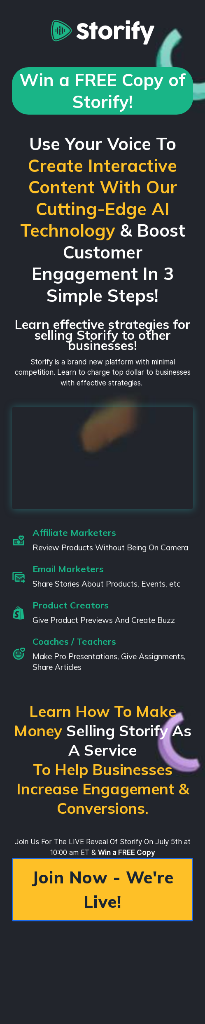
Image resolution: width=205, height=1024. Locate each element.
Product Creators (71, 605)
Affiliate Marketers (74, 532)
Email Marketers (68, 569)
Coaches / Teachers (74, 641)
